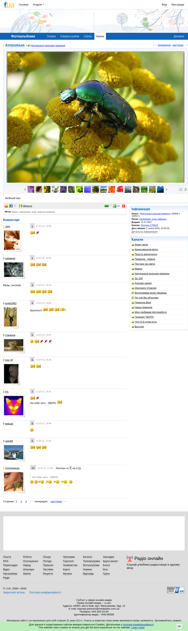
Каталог (87, 556)
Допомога (179, 36)
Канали (100, 36)
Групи (106, 573)
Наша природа (142, 307)
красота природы (46, 212)
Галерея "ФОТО (143, 317)
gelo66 (8, 441)
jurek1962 (10, 303)
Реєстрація (177, 4)
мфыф (8, 423)
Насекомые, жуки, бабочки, (153, 219)
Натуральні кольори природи (46, 45)
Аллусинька (14, 45)
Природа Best (141, 302)
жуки (34, 212)
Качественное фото (145, 249)
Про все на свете (143, 263)
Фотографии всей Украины (149, 292)
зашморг (9, 258)
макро (15, 212)
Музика (67, 573)
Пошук (47, 556)
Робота (27, 556)
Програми (69, 556)
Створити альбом (69, 36)
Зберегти (25, 205)
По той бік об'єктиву (145, 297)
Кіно (105, 569)
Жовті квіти (140, 244)
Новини (87, 569)
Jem (6, 226)
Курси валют (110, 561)
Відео (6, 569)
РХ (5, 391)
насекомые (24, 212)
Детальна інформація (144, 231)
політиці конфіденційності (138, 624)
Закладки (108, 556)
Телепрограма (91, 561)
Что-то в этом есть (144, 321)
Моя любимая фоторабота (149, 312)
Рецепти (48, 573)
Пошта (7, 556)
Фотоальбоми (91, 565)
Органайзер (10, 573)
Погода (47, 561)
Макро (137, 268)
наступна (177, 45)
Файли (27, 573)
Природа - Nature (143, 259)
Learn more (138, 627)
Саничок (9, 335)
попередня (164, 45)
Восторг (138, 326)
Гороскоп (68, 561)
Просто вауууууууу (144, 254)
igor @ (8, 360)
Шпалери (28, 569)
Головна (23, 4)
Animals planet (142, 283)
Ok (179, 626)
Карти (66, 569)
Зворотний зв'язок (14, 592)
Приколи (48, 565)
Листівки (48, 569)
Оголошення (30, 561)
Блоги (106, 565)
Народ (27, 565)
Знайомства (70, 565)
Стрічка (88, 36)
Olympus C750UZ (149, 225)
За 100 (137, 278)
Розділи (37, 4)
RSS (5, 561)
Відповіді (88, 573)
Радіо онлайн (148, 558)
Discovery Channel (144, 288)
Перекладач (10, 565)
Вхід (164, 4)
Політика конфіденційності (45, 592)
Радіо (6, 577)
